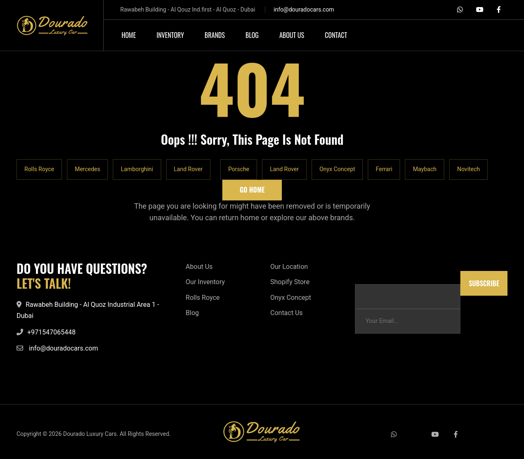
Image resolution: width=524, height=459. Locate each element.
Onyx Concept (337, 169)
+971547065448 (51, 332)
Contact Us (286, 313)
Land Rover (188, 169)
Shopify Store (290, 282)
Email (362, 274)
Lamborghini (137, 169)
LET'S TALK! (44, 283)
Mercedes (87, 169)
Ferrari (384, 169)
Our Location (289, 267)
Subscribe (484, 283)
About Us (199, 267)
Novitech (468, 169)
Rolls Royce (39, 169)
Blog (192, 313)
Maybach (424, 169)
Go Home (252, 190)
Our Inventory (205, 282)
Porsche (238, 169)
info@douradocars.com (304, 9)
